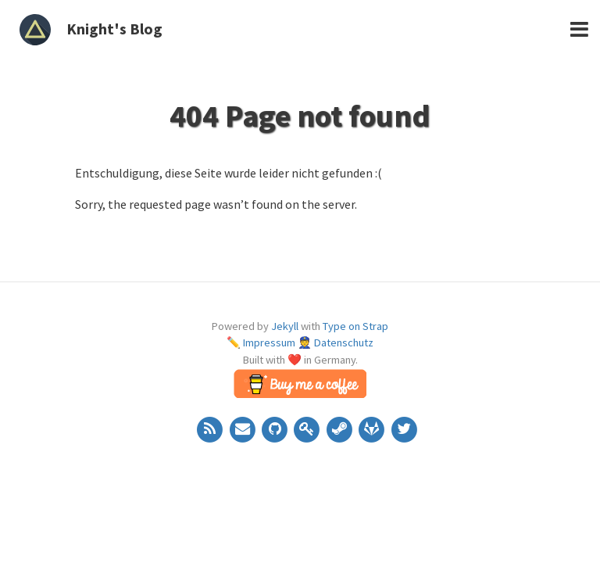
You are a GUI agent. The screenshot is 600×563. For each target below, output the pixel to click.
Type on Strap (355, 326)
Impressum (269, 342)
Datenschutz (343, 342)
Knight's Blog (114, 28)
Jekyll (284, 326)
